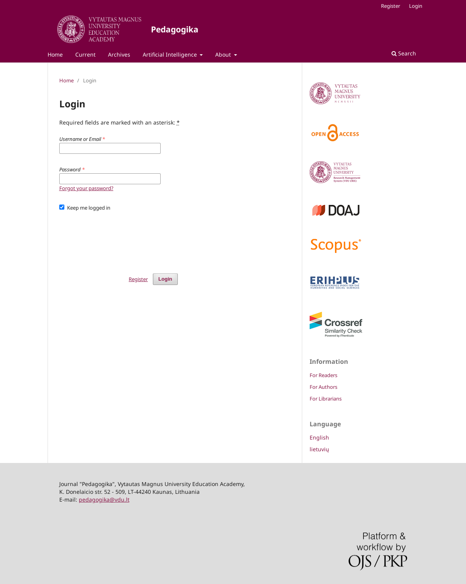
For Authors (323, 386)
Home (55, 54)
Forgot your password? (86, 188)
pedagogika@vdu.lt (104, 499)
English (319, 437)
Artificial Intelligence (170, 54)
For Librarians (326, 398)
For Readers (323, 375)
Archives (119, 54)
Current (85, 54)
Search (404, 53)
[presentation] (118, 238)
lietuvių (319, 449)
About (223, 54)
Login (415, 5)
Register (390, 5)
